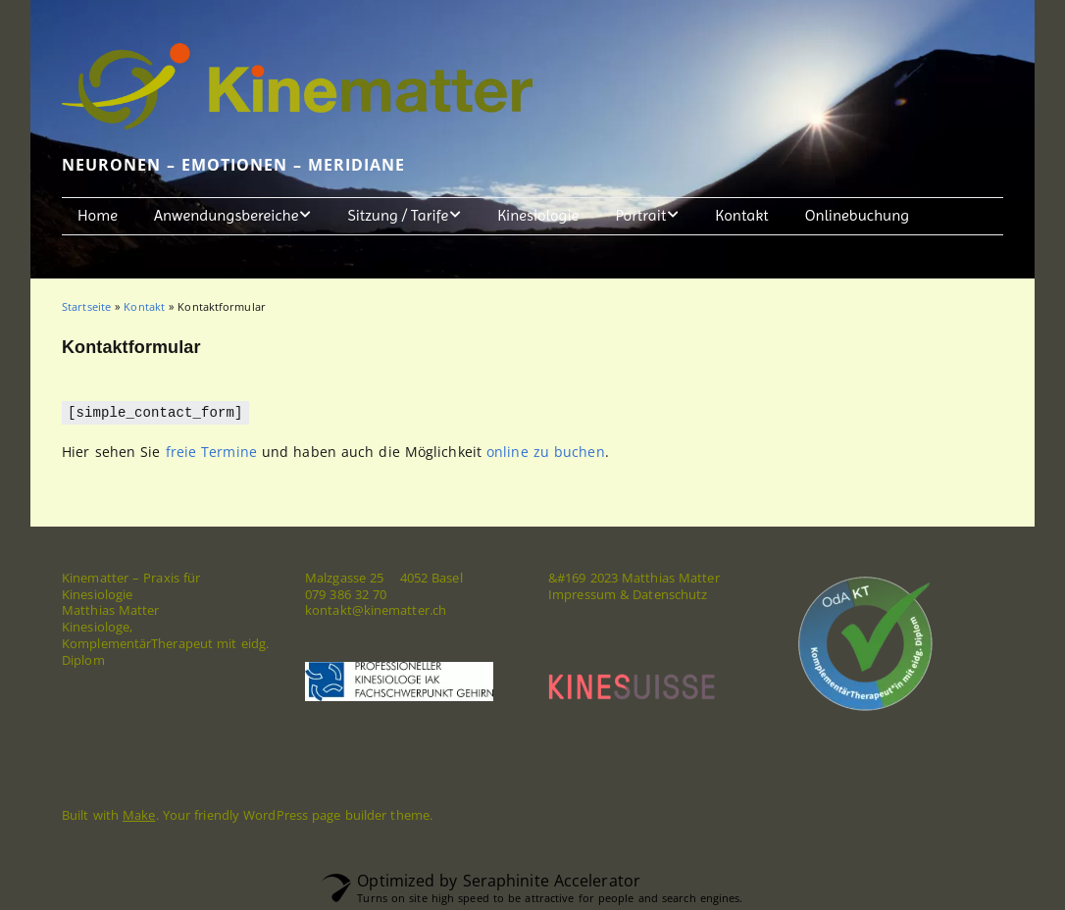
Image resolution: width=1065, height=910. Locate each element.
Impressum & (590, 593)
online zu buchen (545, 450)
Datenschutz (670, 593)
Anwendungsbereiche (226, 215)
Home (97, 215)
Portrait (640, 215)
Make (139, 814)
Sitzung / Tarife (398, 215)
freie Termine (211, 450)
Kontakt (741, 215)
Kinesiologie (538, 215)
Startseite (86, 306)
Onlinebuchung (857, 215)
